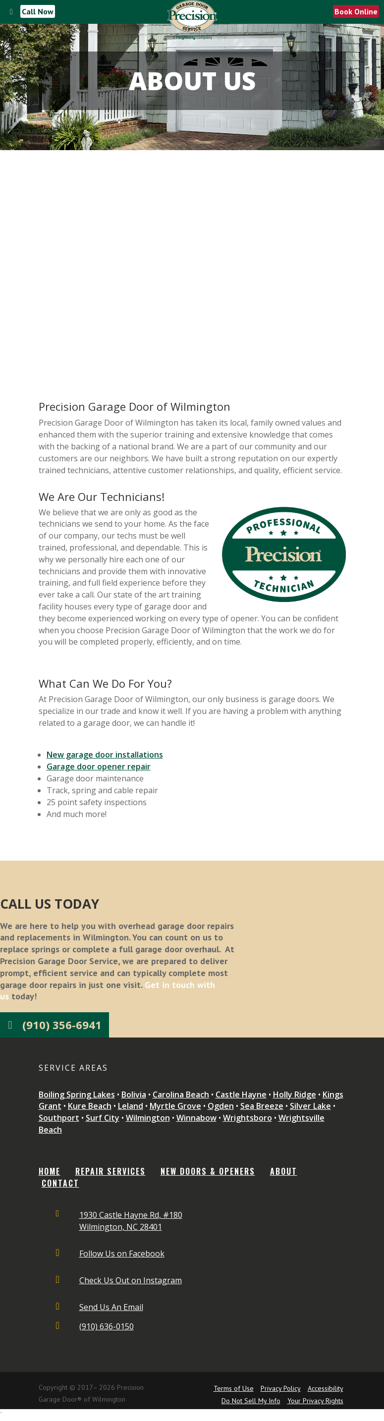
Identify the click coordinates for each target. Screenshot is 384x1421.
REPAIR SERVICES (110, 1171)
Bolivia (133, 1094)
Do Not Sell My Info (250, 1400)
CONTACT (60, 1183)
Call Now (38, 11)
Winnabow (196, 1117)
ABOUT (283, 1171)
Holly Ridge (294, 1094)
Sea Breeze (261, 1105)
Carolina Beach (181, 1094)
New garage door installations (105, 754)
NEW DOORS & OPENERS (208, 1171)
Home (49, 1171)
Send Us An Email (111, 1307)
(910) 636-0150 (106, 1326)
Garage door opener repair (99, 766)
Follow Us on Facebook (122, 1253)
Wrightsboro (247, 1117)
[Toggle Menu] (11, 12)
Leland (130, 1105)
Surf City (102, 1117)
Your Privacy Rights (315, 1400)
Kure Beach (89, 1105)
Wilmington (148, 1117)
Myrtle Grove (175, 1105)
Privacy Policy (281, 1388)
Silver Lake (310, 1105)
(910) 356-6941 (62, 1024)
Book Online (356, 11)
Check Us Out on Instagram (130, 1280)
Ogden (221, 1105)
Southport (59, 1117)
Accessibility (325, 1388)
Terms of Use (234, 1388)
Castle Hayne (241, 1094)
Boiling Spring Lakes (77, 1094)
